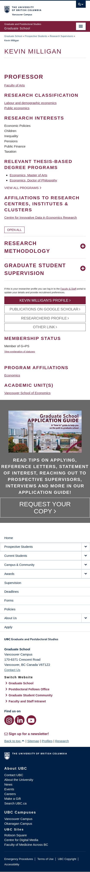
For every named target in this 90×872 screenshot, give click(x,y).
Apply (8, 627)
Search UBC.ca (15, 803)
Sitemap (33, 741)
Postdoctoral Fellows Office (29, 689)
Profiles (47, 741)
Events (9, 789)
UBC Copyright (67, 859)
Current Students (15, 555)
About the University (18, 779)
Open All (14, 230)
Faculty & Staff (68, 288)
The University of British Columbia (32, 9)
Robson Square (15, 835)
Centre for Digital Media (21, 840)
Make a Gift (12, 798)
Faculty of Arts (14, 85)
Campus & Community (19, 564)
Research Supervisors (61, 36)
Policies (10, 609)
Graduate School (13, 36)
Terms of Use (45, 859)
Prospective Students (36, 36)
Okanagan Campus (18, 823)
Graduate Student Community (31, 695)
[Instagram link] (9, 720)
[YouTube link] (31, 720)
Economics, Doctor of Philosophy (33, 180)
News (8, 784)
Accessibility (11, 864)
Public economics (16, 108)
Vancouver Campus (18, 819)
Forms (9, 600)
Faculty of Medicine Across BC (26, 844)
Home (8, 538)
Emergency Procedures (18, 859)
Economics (12, 375)
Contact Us (12, 670)
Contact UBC (13, 775)
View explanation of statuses (19, 351)
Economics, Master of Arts (28, 175)
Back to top (14, 741)
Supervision (12, 583)
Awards (9, 574)
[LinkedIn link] (20, 720)
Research (62, 741)
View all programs (21, 188)
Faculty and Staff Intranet (27, 701)
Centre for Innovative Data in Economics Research (40, 217)
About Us (10, 618)
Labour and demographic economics (30, 103)
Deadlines (11, 591)
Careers (10, 794)
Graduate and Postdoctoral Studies (45, 640)
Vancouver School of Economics (27, 393)
